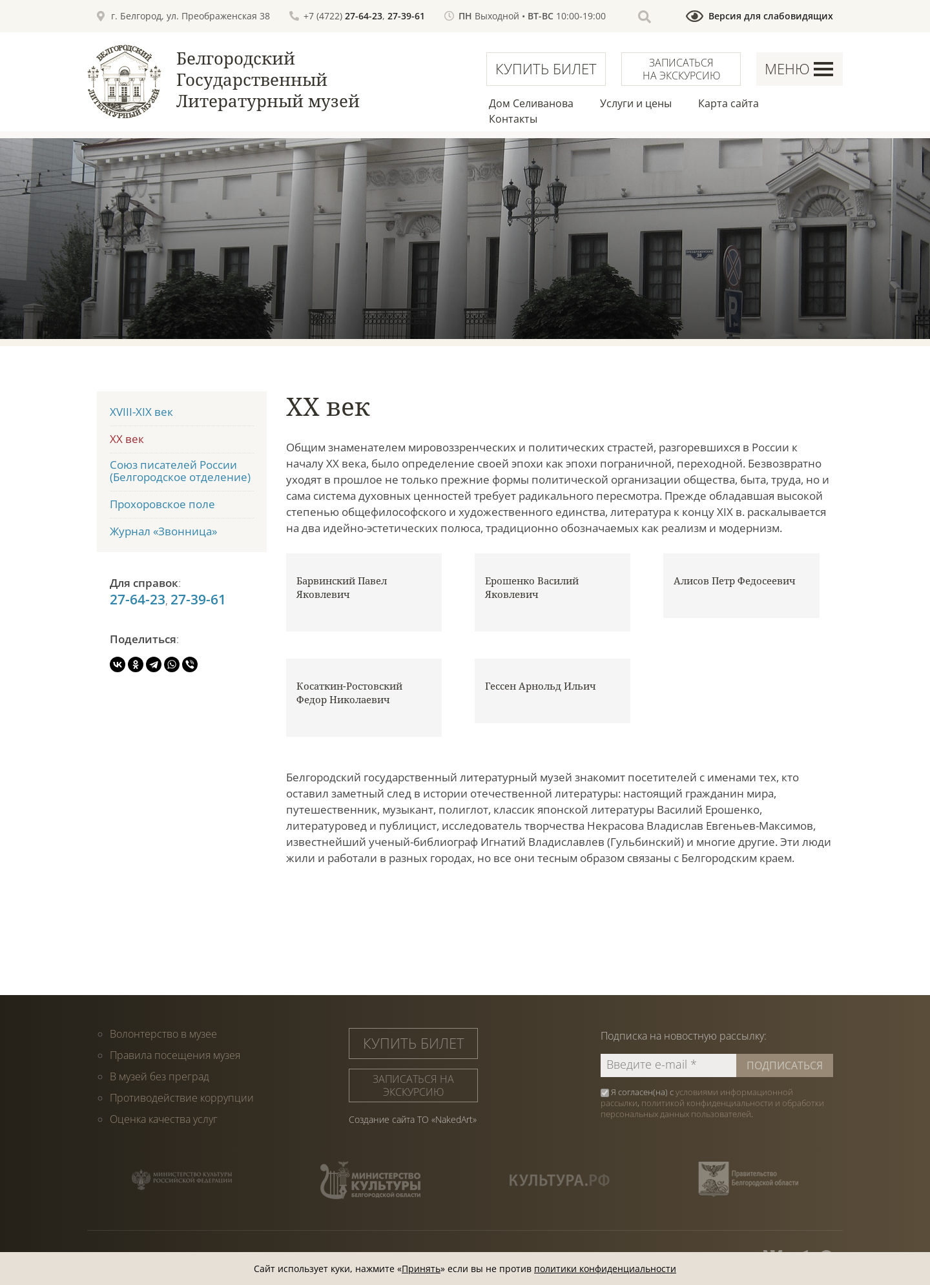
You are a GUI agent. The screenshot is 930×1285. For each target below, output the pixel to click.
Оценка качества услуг (164, 1119)
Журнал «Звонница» (163, 531)
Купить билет (546, 68)
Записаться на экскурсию (681, 69)
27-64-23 (363, 16)
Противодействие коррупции (182, 1098)
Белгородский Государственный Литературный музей (268, 79)
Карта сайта (728, 103)
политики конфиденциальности (605, 1268)
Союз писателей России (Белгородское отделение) (180, 470)
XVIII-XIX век (141, 412)
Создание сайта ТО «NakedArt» (413, 1119)
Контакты (513, 119)
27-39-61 (406, 16)
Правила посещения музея (175, 1055)
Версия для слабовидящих (770, 16)
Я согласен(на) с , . (712, 1103)
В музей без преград (159, 1076)
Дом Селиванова (531, 103)
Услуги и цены (636, 103)
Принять (421, 1268)
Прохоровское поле (162, 504)
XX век (127, 439)
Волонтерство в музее (163, 1034)
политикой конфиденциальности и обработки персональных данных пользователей (712, 1108)
